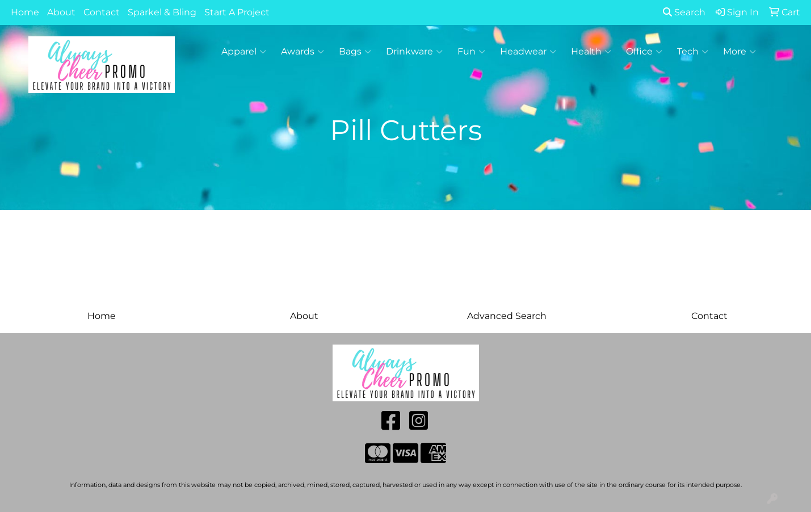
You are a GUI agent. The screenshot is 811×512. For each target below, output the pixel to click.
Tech (692, 51)
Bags (355, 51)
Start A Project (237, 12)
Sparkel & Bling (162, 12)
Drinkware (414, 51)
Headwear (528, 51)
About (61, 12)
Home (25, 12)
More (739, 51)
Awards (302, 51)
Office (644, 51)
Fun (471, 51)
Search (684, 12)
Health (591, 51)
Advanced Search (507, 315)
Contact (101, 12)
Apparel (243, 51)
